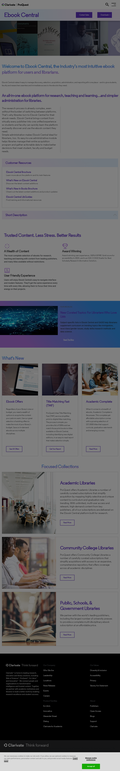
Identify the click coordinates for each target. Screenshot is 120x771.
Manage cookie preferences (91, 761)
